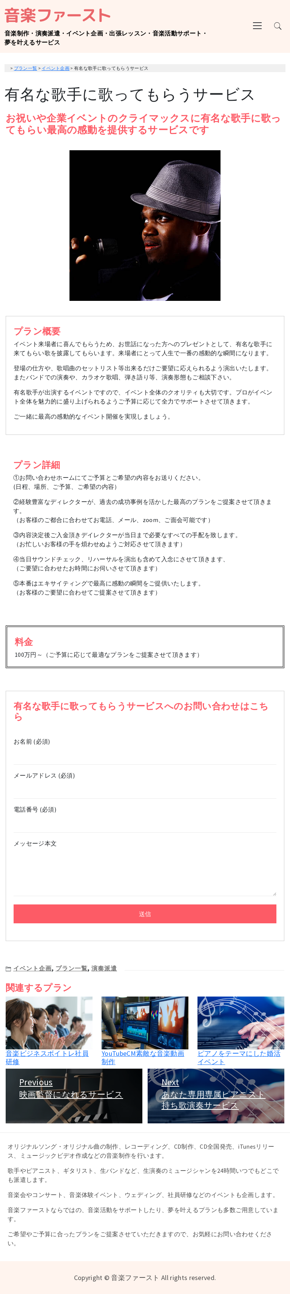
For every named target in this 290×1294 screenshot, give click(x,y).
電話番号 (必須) (145, 816)
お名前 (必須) (145, 748)
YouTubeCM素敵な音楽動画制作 (143, 1057)
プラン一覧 (72, 968)
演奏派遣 (104, 968)
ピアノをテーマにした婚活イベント (239, 1057)
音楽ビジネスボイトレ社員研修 (47, 1057)
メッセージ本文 (145, 869)
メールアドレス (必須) (145, 782)
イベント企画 (32, 968)
